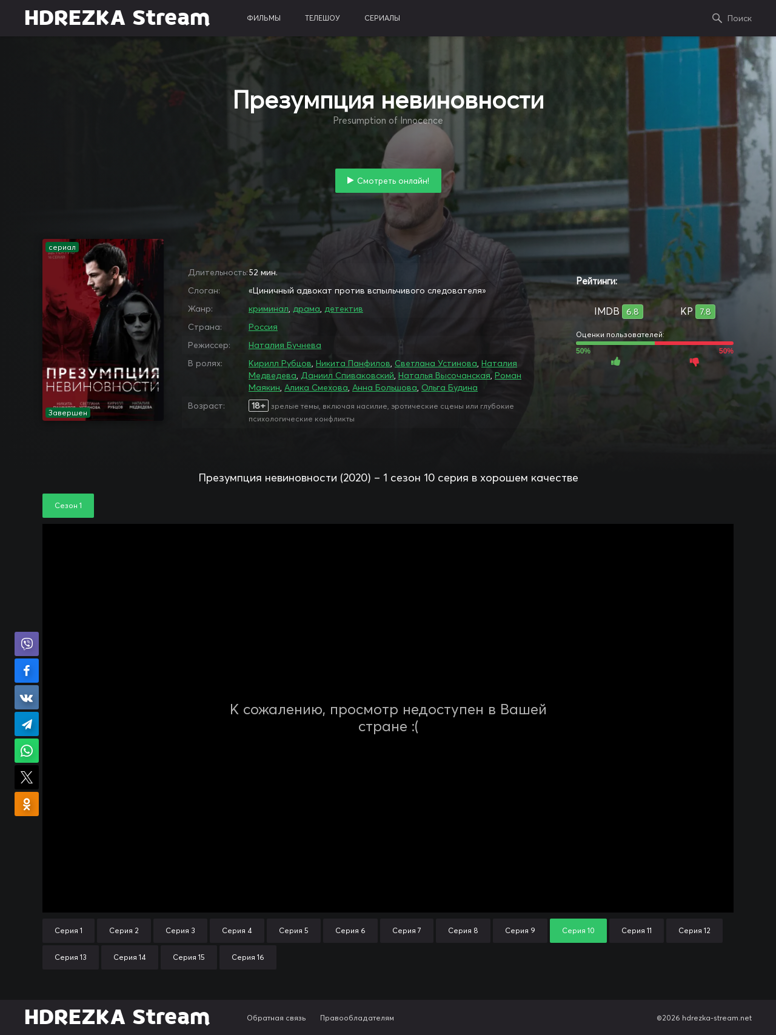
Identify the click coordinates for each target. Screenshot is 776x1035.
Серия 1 (68, 930)
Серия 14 (129, 957)
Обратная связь (276, 1017)
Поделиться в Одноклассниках (27, 804)
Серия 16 (248, 957)
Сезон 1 (68, 505)
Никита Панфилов (353, 363)
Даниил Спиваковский (347, 375)
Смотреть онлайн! (393, 181)
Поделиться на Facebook (27, 670)
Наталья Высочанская (444, 375)
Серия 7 (406, 930)
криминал (269, 308)
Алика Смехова (316, 387)
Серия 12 (694, 930)
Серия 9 (520, 930)
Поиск (740, 18)
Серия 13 (71, 957)
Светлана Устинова (436, 363)
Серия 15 (189, 957)
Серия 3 (180, 930)
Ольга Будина (449, 387)
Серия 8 (463, 930)
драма (306, 308)
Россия (263, 326)
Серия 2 (124, 930)
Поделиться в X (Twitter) (27, 777)
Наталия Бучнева (285, 345)
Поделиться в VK (27, 697)
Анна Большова (384, 387)
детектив (343, 308)
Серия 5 (294, 930)
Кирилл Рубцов (280, 363)
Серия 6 (350, 930)
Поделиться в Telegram (27, 724)
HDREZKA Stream (117, 18)
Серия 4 (237, 930)
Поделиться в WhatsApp (27, 751)
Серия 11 (636, 930)
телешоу (322, 17)
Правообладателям (357, 1017)
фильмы (264, 17)
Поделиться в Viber (27, 644)
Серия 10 (578, 930)
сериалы (382, 17)
